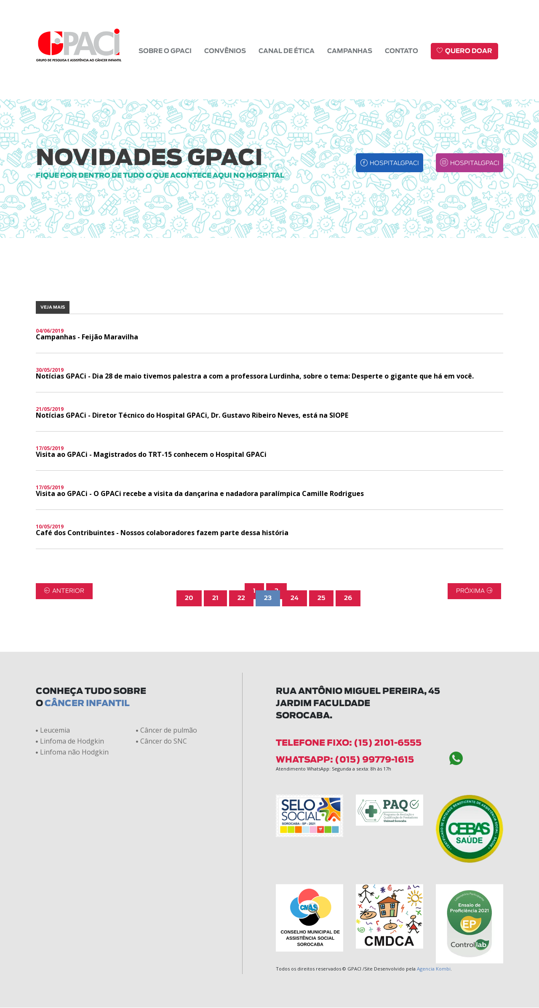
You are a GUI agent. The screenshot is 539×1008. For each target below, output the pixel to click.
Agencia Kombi (434, 929)
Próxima (474, 551)
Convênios (225, 50)
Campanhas (349, 50)
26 (348, 559)
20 (189, 559)
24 (295, 559)
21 (215, 559)
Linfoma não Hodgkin (72, 712)
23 (268, 559)
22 (241, 559)
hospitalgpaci (389, 123)
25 (321, 559)
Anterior (64, 551)
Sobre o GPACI (165, 50)
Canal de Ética (287, 50)
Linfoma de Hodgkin (70, 701)
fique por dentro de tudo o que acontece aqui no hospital (160, 136)
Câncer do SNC (161, 701)
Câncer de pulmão (166, 690)
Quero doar (464, 49)
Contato (401, 50)
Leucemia (53, 690)
